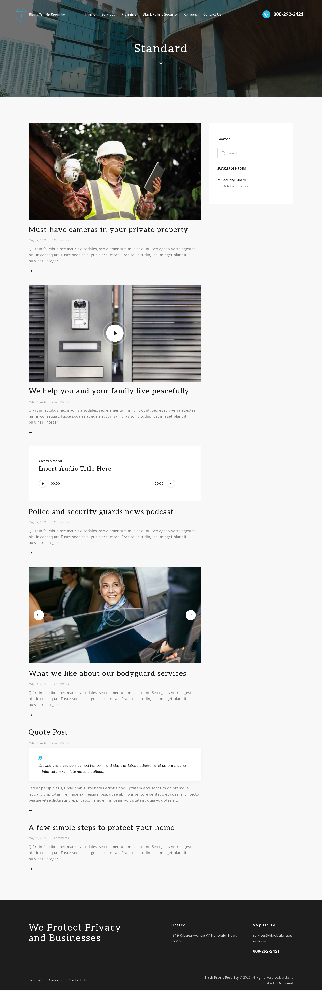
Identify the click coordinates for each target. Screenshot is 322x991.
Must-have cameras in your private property (109, 230)
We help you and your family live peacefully (110, 392)
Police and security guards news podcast (102, 513)
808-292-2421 (266, 952)
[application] (115, 485)
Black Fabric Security (221, 978)
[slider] (107, 485)
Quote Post (48, 733)
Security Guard (234, 180)
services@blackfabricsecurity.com (272, 939)
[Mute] (171, 485)
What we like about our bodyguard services (108, 675)
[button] (39, 616)
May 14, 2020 (38, 241)
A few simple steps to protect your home (103, 829)
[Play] (43, 485)
